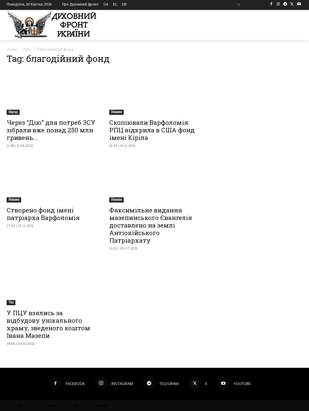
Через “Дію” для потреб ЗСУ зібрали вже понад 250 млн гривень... (51, 130)
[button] (238, 5)
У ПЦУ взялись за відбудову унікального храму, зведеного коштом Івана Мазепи (48, 324)
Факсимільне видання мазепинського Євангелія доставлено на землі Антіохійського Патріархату (150, 225)
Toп (11, 302)
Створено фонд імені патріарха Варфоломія (43, 214)
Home (12, 49)
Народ (13, 112)
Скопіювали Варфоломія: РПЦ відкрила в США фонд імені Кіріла (152, 130)
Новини (116, 112)
